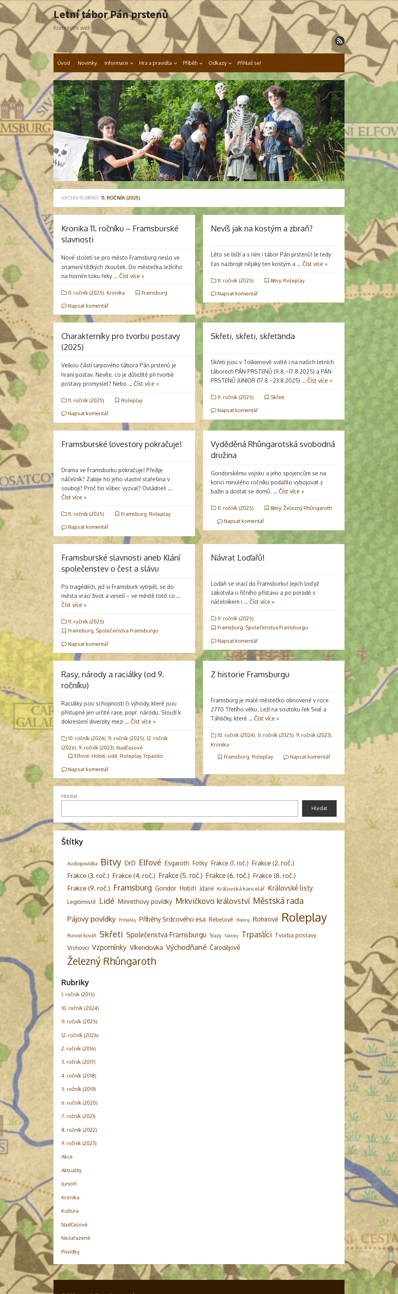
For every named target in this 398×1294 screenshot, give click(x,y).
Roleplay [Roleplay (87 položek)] (304, 917)
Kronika (116, 293)
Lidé (113, 756)
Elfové (81, 756)
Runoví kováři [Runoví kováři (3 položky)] (81, 935)
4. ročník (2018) (78, 1075)
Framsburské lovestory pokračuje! (121, 444)
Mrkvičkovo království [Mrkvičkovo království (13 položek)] (212, 901)
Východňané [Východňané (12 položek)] (186, 946)
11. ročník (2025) (86, 293)
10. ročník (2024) (87, 738)
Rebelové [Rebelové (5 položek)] (221, 919)
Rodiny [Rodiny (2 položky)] (243, 920)
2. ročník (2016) (78, 1048)
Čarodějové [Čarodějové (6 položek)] (225, 947)
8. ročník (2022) (79, 1130)
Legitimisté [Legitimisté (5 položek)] (81, 901)
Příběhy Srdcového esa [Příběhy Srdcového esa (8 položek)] (172, 919)
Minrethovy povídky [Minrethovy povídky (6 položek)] (145, 901)
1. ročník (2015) (78, 994)
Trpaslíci (153, 756)
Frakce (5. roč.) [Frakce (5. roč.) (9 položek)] (180, 875)
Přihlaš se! (249, 63)
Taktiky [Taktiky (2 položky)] (231, 935)
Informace (116, 63)
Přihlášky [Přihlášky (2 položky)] (127, 920)
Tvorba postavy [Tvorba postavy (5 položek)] (295, 934)
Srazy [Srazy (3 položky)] (215, 935)
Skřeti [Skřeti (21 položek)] (111, 934)
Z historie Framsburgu (250, 674)
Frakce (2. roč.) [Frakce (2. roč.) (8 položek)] (273, 863)
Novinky (87, 63)
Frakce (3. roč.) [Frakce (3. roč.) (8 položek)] (88, 875)
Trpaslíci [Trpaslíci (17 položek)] (256, 934)
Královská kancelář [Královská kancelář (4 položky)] (241, 888)
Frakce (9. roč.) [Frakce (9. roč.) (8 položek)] (88, 888)
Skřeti (277, 397)
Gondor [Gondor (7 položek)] (165, 888)
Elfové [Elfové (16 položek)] (150, 862)
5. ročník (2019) (78, 1089)
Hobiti (98, 756)
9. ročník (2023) (96, 747)
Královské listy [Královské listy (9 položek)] (290, 887)
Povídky (70, 1251)
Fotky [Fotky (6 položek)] (200, 863)
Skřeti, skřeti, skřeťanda (253, 336)
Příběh (190, 63)
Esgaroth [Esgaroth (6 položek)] (176, 863)
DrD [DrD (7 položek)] (130, 863)
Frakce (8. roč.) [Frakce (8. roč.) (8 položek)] (274, 875)
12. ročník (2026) (80, 1035)
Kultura (70, 1211)
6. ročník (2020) (79, 1103)
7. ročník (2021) (78, 1116)
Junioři (69, 1183)
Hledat (69, 796)
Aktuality (71, 1170)
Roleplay (293, 280)
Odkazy (217, 63)
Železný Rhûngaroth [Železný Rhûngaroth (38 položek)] (111, 961)
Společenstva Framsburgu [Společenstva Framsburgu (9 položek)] (166, 934)
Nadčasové (129, 747)
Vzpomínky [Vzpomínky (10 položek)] (109, 947)
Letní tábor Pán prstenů (110, 14)
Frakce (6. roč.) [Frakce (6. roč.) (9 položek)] (228, 875)
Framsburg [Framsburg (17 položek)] (132, 887)
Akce (67, 1156)
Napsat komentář (85, 305)
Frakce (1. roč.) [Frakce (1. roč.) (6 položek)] (230, 863)
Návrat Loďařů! (238, 557)
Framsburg (154, 293)
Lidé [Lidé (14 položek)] (106, 901)
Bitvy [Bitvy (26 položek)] (111, 861)
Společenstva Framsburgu (127, 630)
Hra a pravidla (155, 63)
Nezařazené (75, 1238)
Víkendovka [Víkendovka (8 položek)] (146, 947)
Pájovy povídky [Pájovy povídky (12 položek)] (91, 918)
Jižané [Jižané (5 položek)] (206, 888)
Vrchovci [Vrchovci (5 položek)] (78, 947)
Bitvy (276, 280)
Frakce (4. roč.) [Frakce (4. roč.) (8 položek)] (133, 875)
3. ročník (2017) (78, 1062)
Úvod (63, 63)
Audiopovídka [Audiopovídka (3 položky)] (82, 863)
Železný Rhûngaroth (307, 508)
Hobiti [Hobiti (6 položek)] (187, 888)
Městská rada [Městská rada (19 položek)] (278, 900)
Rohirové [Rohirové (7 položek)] (265, 919)
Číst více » (131, 276)
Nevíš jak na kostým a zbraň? (262, 228)
